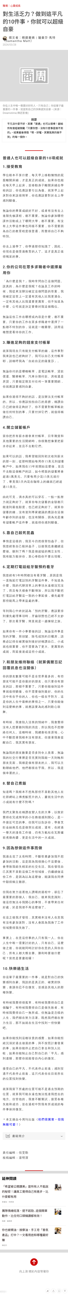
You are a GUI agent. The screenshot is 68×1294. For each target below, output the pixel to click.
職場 (5, 5)
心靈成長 (15, 5)
